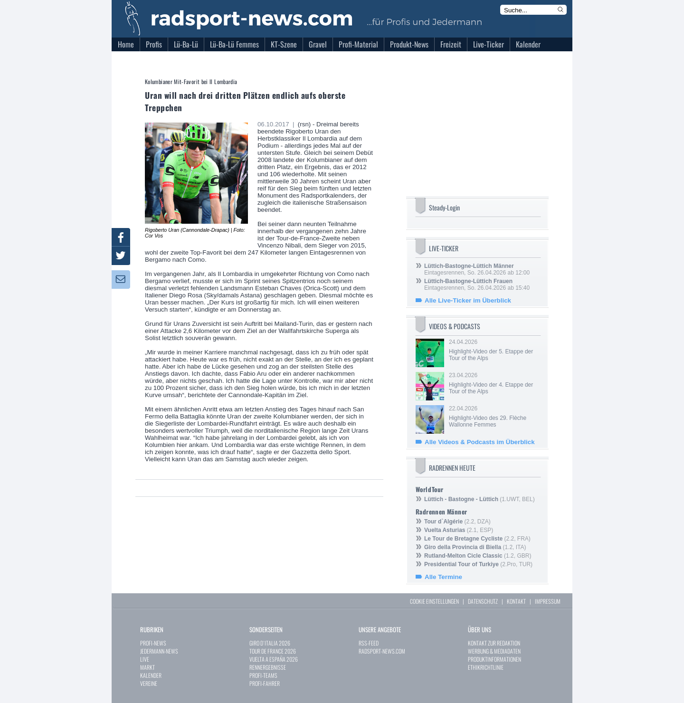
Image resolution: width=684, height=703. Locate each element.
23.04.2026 (494, 383)
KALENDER (151, 675)
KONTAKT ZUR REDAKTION (494, 643)
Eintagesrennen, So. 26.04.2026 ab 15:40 (477, 284)
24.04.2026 (494, 350)
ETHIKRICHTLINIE (486, 667)
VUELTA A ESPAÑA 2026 (273, 659)
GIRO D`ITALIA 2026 (269, 643)
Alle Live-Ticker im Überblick (468, 300)
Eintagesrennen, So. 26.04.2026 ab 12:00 (477, 269)
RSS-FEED (369, 643)
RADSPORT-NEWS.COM (382, 651)
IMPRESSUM (547, 601)
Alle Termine (443, 576)
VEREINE (148, 683)
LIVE (144, 659)
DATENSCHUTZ (483, 601)
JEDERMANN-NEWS (159, 651)
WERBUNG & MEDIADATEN (494, 651)
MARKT (147, 667)
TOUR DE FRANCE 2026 (272, 651)
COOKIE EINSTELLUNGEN (434, 601)
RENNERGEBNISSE (267, 667)
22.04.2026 (494, 416)
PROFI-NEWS (153, 643)
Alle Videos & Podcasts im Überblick (480, 442)
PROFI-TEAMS (263, 675)
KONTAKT (516, 601)
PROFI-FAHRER (264, 683)
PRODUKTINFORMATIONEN (494, 659)
